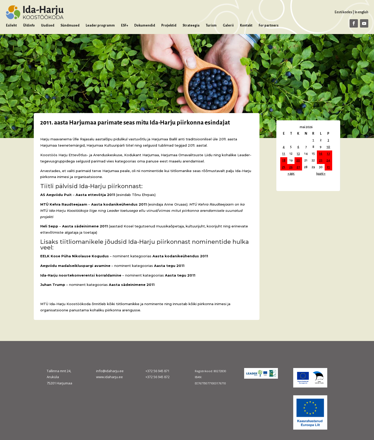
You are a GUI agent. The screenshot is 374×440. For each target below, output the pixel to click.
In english (361, 12)
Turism (211, 25)
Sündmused (70, 25)
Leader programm (100, 25)
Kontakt (246, 25)
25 (283, 167)
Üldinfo (29, 25)
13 (298, 153)
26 (291, 167)
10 (328, 147)
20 (298, 160)
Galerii (228, 25)
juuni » (320, 173)
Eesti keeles (343, 12)
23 (320, 160)
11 (283, 153)
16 (320, 153)
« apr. (291, 173)
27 (298, 167)
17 (328, 153)
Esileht (11, 25)
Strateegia (191, 25)
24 (328, 160)
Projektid (168, 25)
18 (283, 160)
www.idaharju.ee (109, 377)
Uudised (47, 25)
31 (328, 167)
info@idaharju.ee (110, 371)
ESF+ (124, 25)
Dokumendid (144, 25)
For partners (268, 25)
